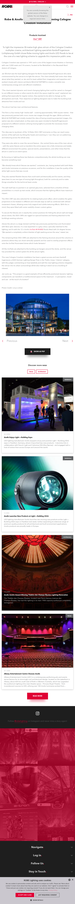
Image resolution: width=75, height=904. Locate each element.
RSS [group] (70, 14)
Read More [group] (37, 696)
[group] (37, 351)
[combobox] (69, 880)
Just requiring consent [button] (47, 895)
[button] (37, 900)
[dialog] (37, 890)
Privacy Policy (52, 890)
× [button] (72, 880)
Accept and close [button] (25, 895)
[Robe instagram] (37, 713)
